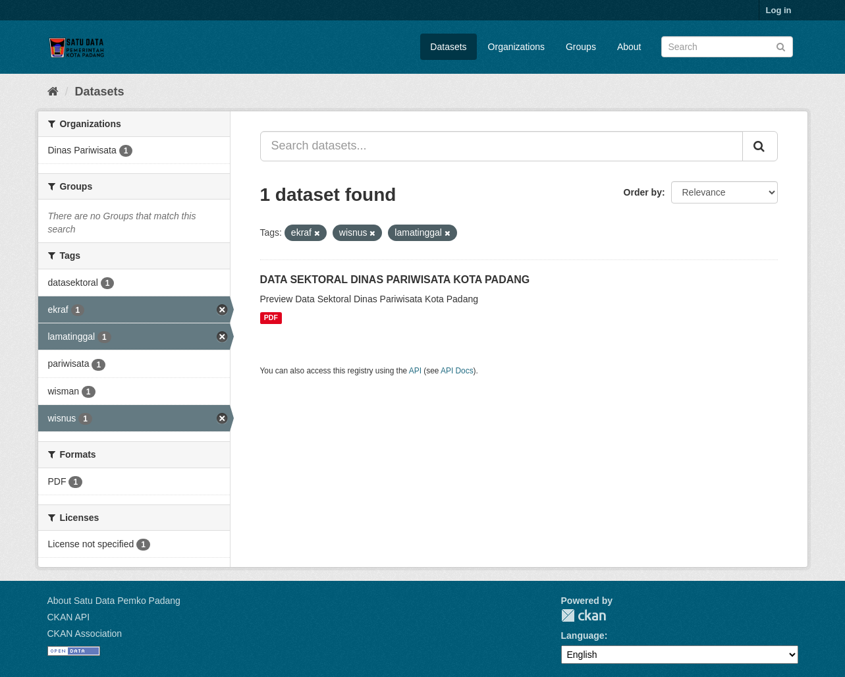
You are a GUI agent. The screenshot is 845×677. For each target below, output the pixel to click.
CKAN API (68, 617)
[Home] (53, 91)
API (415, 370)
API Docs (457, 370)
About (629, 46)
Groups (581, 46)
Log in (779, 10)
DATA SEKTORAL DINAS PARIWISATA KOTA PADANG (395, 279)
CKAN (583, 615)
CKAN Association (85, 633)
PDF (271, 318)
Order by (643, 192)
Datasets (448, 46)
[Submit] (780, 45)
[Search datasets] (727, 46)
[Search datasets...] (501, 146)
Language (583, 635)
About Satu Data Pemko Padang (113, 600)
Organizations (516, 46)
